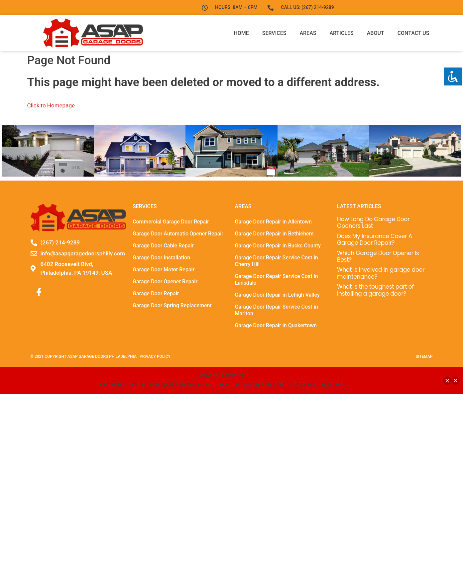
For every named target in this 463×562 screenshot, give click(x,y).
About (375, 33)
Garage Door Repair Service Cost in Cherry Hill (276, 260)
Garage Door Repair (156, 293)
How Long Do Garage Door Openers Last (373, 222)
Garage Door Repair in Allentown (273, 221)
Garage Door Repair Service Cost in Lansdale (276, 279)
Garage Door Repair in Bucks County (277, 245)
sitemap (424, 356)
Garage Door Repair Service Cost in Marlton (276, 310)
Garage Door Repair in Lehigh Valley (277, 295)
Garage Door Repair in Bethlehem (274, 233)
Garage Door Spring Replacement (172, 305)
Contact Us (413, 33)
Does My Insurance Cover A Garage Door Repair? (374, 239)
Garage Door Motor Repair (163, 269)
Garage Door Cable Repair (163, 245)
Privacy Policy (155, 356)
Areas (307, 33)
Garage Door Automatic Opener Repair (178, 233)
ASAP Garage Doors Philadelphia (102, 356)
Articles (341, 33)
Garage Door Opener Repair (165, 281)
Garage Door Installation (161, 257)
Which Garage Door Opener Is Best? (378, 256)
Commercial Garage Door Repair (171, 221)
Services (274, 33)
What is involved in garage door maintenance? (380, 273)
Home (241, 33)
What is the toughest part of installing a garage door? (375, 290)
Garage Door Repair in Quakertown (275, 325)
